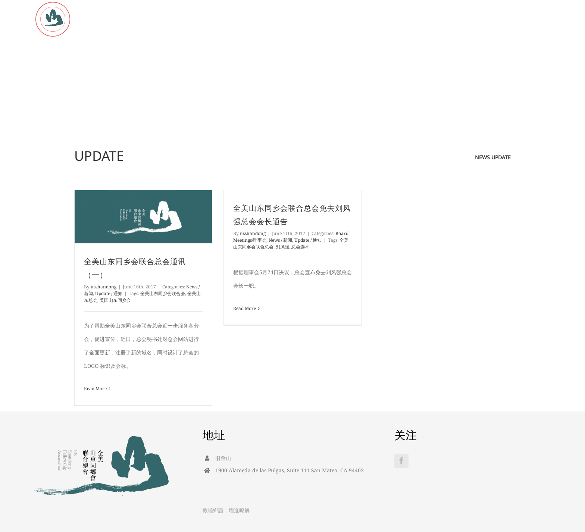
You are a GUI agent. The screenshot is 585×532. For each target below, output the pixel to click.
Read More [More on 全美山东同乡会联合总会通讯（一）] (95, 388)
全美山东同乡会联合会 (162, 293)
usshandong (103, 287)
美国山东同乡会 (115, 300)
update (501, 157)
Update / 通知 (108, 293)
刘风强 (282, 247)
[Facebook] (401, 461)
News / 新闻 (280, 240)
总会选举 (300, 247)
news (482, 157)
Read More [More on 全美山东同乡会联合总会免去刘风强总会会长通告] (244, 308)
